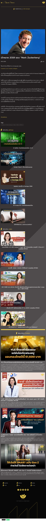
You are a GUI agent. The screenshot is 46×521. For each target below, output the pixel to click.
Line (7, 68)
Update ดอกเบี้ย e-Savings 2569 (23, 186)
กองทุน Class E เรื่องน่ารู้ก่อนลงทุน (23, 167)
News (15, 124)
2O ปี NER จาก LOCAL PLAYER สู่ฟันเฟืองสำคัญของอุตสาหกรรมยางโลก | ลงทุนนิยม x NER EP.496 (23, 288)
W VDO (5, 485)
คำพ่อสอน (33, 483)
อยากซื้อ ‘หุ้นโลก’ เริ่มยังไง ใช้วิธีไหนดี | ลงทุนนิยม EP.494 (23, 268)
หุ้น (17, 124)
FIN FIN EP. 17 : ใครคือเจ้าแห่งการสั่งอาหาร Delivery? (23, 327)
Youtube (10, 68)
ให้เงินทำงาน (20, 483)
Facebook (3, 68)
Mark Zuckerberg (9, 124)
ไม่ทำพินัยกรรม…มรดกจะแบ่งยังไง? (23, 224)
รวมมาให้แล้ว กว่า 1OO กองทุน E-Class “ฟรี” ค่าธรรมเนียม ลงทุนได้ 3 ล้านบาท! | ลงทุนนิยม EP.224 (23, 248)
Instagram (15, 68)
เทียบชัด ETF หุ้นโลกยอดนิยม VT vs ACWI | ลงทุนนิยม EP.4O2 (23, 308)
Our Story (33, 485)
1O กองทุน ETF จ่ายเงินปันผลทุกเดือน (23, 205)
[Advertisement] (23, 20)
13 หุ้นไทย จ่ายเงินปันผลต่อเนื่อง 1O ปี (23, 148)
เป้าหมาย (21, 124)
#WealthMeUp (4, 117)
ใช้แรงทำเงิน (6, 483)
